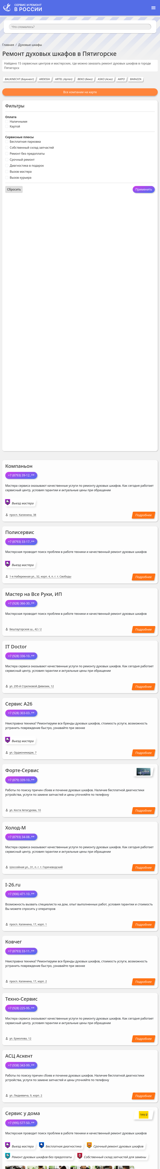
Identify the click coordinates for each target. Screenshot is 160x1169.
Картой (15, 126)
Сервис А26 (18, 703)
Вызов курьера (20, 177)
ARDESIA (44, 79)
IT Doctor (16, 646)
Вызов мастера (21, 171)
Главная (8, 45)
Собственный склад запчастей (32, 147)
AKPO (121, 79)
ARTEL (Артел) (64, 79)
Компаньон (18, 466)
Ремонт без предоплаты (27, 153)
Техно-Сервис (21, 998)
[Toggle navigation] (153, 8)
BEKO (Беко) (85, 79)
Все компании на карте (80, 92)
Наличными (18, 121)
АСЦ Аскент (19, 1055)
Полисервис (19, 532)
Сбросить (14, 189)
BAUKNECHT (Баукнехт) (19, 79)
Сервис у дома (22, 1113)
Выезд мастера (22, 503)
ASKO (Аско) (105, 79)
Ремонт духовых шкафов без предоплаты (41, 1157)
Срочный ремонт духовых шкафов (118, 1146)
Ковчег (13, 941)
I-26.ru (12, 884)
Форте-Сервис (22, 770)
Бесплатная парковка (25, 141)
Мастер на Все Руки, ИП (33, 594)
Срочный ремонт (22, 159)
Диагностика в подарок (27, 165)
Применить (143, 189)
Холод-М (15, 827)
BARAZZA (136, 79)
